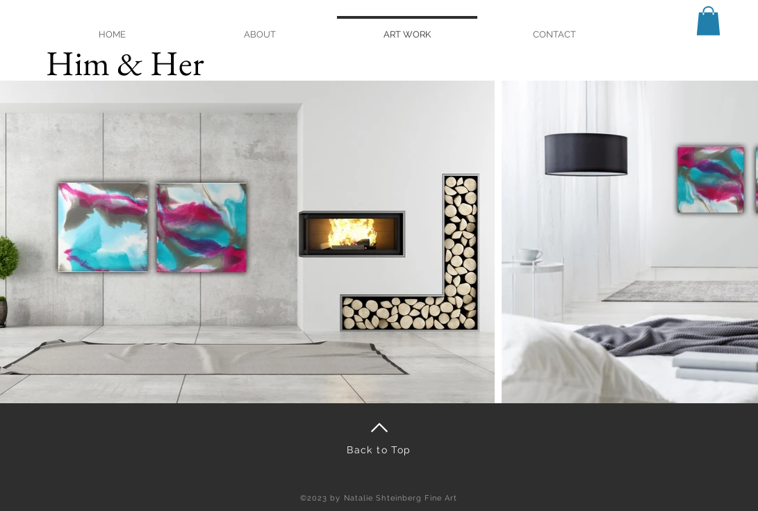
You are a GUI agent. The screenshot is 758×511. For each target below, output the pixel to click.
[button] (708, 20)
